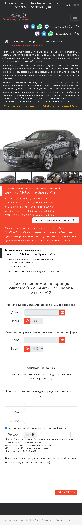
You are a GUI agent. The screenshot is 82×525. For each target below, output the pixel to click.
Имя (16, 412)
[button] (79, 140)
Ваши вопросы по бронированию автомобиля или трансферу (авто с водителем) (40, 460)
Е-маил (14, 420)
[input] (41, 312)
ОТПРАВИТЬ (66, 492)
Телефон (13, 434)
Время (15, 321)
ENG (76, 4)
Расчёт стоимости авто (55, 220)
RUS (68, 4)
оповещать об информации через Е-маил (36, 428)
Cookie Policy (63, 520)
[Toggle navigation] (74, 17)
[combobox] (30, 435)
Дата (15, 312)
